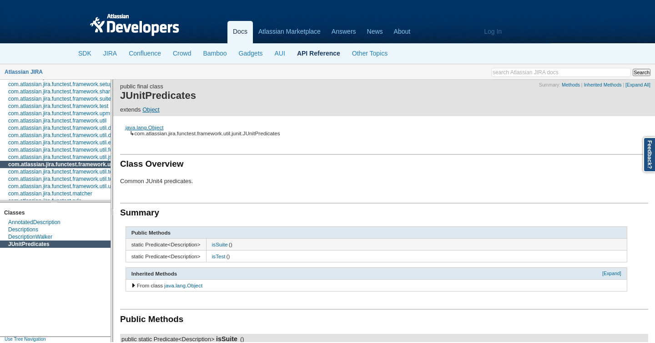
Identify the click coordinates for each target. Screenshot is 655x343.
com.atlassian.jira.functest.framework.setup (60, 84)
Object (151, 109)
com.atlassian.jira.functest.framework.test (58, 106)
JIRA (110, 53)
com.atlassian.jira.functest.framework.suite (59, 99)
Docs (240, 31)
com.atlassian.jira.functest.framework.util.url (61, 186)
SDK (84, 53)
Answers (344, 31)
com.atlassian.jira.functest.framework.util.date (63, 128)
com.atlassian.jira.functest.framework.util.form (63, 150)
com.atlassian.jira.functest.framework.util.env (62, 142)
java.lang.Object (145, 127)
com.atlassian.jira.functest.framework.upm (59, 113)
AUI (280, 53)
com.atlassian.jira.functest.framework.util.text (62, 179)
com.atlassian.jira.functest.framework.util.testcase (68, 172)
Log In (493, 31)
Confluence (145, 53)
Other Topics (370, 53)
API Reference (318, 53)
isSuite (220, 244)
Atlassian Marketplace (289, 31)
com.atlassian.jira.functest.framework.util (57, 121)
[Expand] (611, 273)
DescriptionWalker (30, 237)
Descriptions (23, 229)
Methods (571, 84)
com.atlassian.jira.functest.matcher (50, 193)
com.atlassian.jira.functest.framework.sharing (62, 91)
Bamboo (215, 53)
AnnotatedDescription (34, 222)
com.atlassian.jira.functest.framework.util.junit (68, 164)
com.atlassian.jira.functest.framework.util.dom (63, 135)
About (402, 31)
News (375, 31)
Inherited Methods (602, 84)
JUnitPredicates (29, 244)
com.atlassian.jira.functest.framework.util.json (63, 157)
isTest (219, 256)
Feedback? (649, 154)
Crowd (182, 53)
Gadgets (251, 53)
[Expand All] (637, 84)
